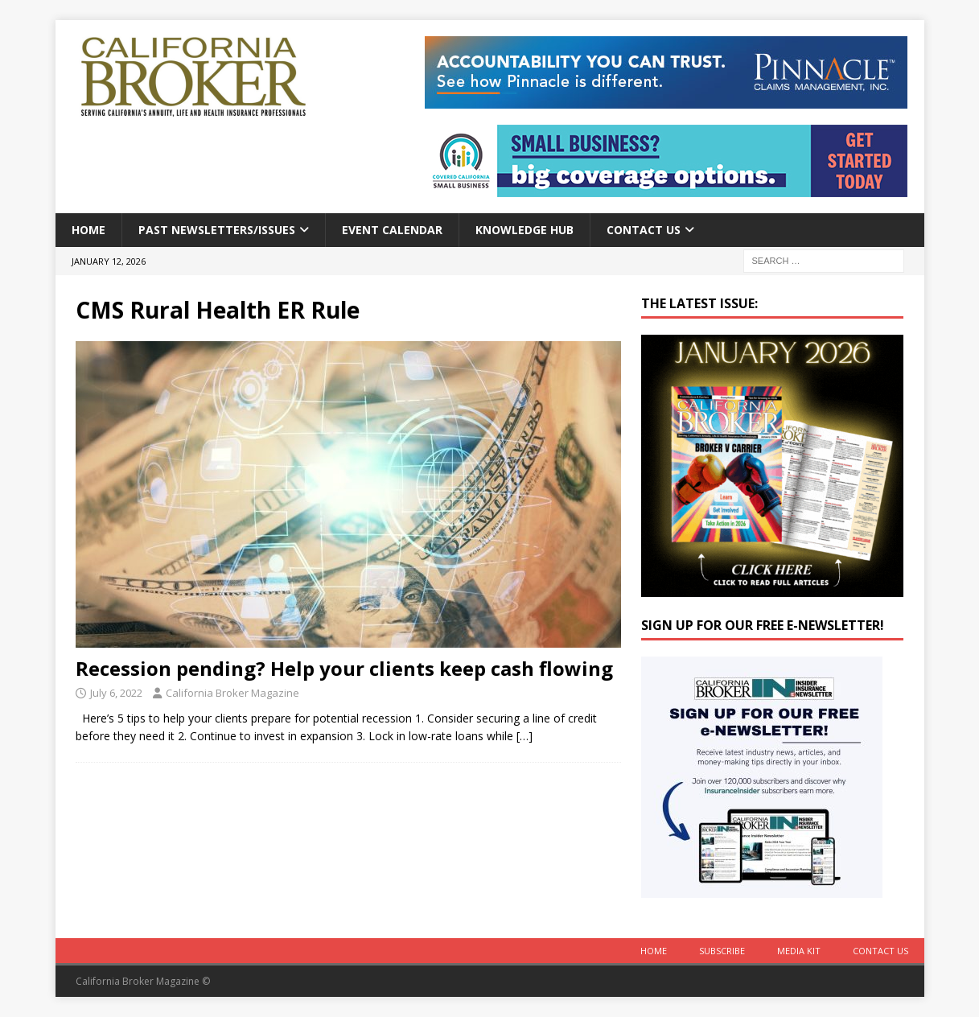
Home (88, 229)
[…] (524, 735)
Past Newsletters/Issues (216, 229)
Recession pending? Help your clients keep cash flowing (344, 668)
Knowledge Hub (524, 229)
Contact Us (644, 229)
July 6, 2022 (116, 693)
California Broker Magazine (232, 693)
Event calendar (392, 229)
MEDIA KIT (799, 951)
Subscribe (722, 951)
